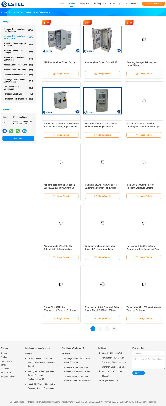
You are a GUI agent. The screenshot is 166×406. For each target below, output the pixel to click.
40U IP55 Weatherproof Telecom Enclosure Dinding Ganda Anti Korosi (101, 126)
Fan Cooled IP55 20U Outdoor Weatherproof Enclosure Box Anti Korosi (142, 249)
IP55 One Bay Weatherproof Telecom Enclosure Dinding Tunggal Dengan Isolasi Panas (141, 188)
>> (114, 329)
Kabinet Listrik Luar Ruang (18, 69)
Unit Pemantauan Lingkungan (18, 88)
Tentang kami (6, 361)
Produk (4, 357)
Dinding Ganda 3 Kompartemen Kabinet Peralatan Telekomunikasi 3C (41, 375)
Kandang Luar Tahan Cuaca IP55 (101, 62)
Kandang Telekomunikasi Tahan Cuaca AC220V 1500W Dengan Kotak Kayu (59, 188)
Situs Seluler (6, 372)
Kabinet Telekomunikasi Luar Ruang (18, 59)
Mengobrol (18, 138)
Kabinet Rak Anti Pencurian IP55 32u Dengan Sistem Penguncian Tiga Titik (101, 188)
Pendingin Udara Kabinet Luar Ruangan (18, 81)
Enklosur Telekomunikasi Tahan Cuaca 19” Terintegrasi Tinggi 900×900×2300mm (100, 249)
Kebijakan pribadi (8, 376)
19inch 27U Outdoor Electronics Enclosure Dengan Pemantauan (41, 386)
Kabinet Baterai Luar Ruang (18, 64)
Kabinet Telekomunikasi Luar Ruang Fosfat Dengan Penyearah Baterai (42, 362)
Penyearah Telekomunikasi (18, 98)
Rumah (4, 353)
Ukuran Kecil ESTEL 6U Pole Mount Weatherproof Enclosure (77, 379)
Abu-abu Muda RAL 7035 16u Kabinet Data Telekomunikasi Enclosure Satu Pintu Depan (58, 249)
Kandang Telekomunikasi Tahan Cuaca (18, 37)
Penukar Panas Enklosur (18, 74)
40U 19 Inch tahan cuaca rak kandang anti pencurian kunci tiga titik (143, 126)
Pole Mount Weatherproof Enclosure (18, 44)
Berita (3, 365)
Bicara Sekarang (154, 4)
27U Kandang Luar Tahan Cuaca (59, 62)
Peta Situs (5, 369)
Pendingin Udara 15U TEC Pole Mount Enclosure (77, 360)
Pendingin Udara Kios (18, 94)
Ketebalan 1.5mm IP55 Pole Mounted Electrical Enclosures (77, 369)
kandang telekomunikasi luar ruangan (18, 30)
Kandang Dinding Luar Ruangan (18, 51)
